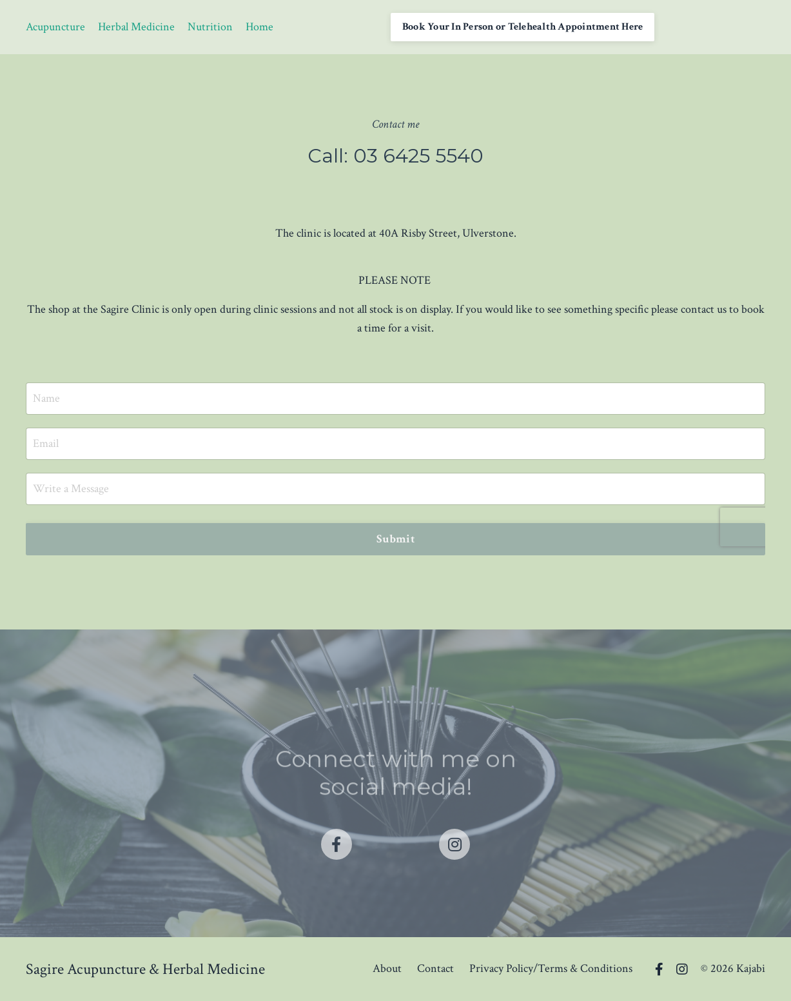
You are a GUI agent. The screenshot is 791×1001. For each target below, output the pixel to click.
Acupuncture (55, 26)
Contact (435, 968)
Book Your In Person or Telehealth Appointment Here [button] (522, 27)
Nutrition (210, 26)
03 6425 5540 (418, 156)
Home (259, 26)
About (387, 968)
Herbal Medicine (136, 26)
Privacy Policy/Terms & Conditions (550, 968)
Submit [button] (395, 538)
